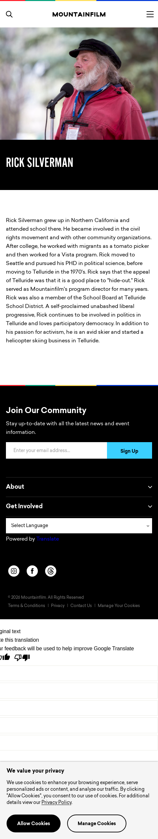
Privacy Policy (56, 803)
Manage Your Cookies (119, 606)
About (79, 487)
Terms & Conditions (26, 606)
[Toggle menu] (150, 14)
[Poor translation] (22, 658)
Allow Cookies (33, 824)
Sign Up (129, 451)
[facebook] (32, 571)
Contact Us (81, 606)
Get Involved (79, 507)
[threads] (51, 571)
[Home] (79, 14)
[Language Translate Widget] (79, 525)
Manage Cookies (97, 824)
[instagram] (14, 571)
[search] (9, 14)
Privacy (58, 606)
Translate (47, 539)
